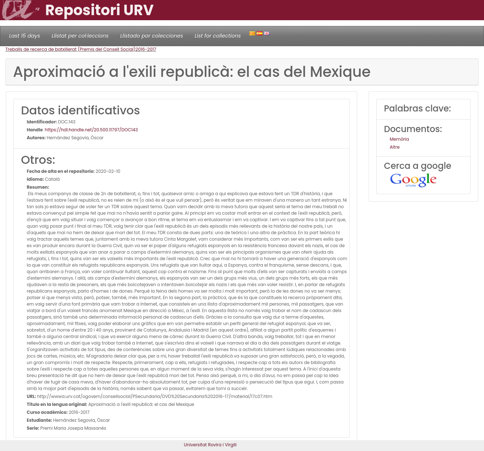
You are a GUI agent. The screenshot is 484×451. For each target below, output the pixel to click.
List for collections (217, 35)
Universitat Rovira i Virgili (210, 445)
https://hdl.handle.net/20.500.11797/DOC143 (91, 130)
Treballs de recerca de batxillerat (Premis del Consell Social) (70, 49)
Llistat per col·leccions (80, 35)
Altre (394, 147)
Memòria (399, 139)
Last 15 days (24, 35)
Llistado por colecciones (151, 35)
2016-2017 (146, 49)
